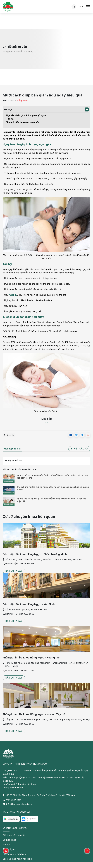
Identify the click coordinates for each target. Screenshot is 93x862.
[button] (87, 109)
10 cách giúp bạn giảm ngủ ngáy (22, 122)
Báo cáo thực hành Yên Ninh (17, 858)
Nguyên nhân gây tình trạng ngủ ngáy (26, 115)
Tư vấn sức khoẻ (24, 51)
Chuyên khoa (9, 839)
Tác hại (10, 118)
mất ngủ (13, 294)
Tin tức (6, 844)
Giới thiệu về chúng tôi (14, 835)
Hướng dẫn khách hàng (14, 854)
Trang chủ (8, 51)
